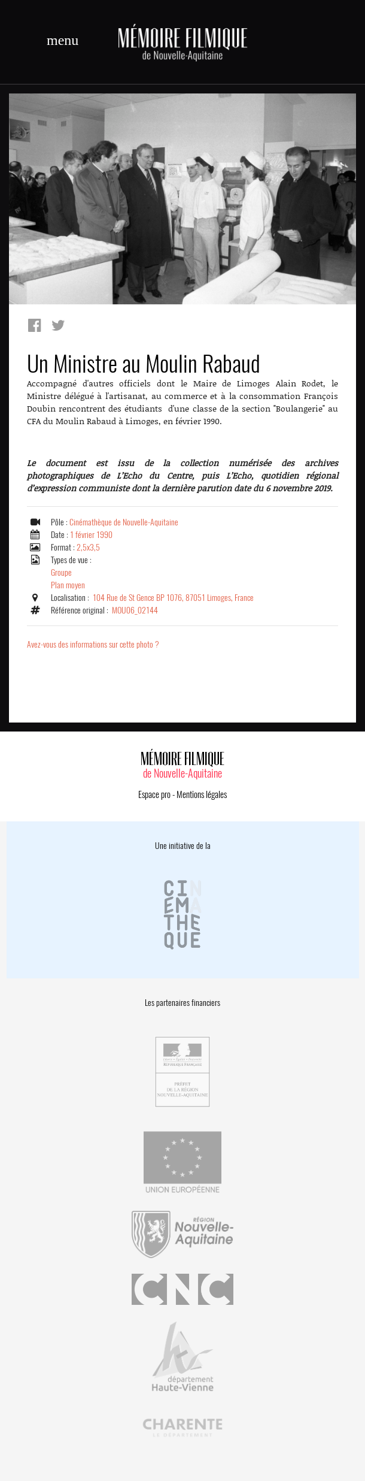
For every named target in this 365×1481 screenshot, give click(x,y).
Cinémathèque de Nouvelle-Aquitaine (123, 522)
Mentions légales (202, 794)
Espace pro (154, 794)
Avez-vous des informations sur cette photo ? (93, 644)
